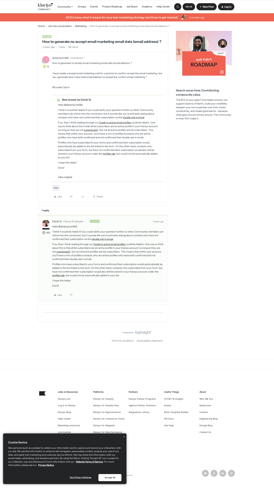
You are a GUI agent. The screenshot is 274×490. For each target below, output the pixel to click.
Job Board (131, 6)
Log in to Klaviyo (67, 405)
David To (57, 221)
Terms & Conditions (123, 340)
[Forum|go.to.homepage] (45, 6)
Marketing (80, 26)
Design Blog (205, 425)
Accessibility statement (150, 340)
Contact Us (205, 432)
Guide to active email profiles (115, 122)
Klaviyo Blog (64, 412)
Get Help (169, 425)
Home (41, 26)
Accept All (110, 477)
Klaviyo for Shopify (103, 399)
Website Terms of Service (89, 461)
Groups (82, 6)
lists (56, 187)
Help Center (163, 6)
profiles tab (109, 153)
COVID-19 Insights (173, 399)
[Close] (124, 437)
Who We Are (206, 399)
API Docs (169, 418)
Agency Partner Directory (142, 405)
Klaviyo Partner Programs (142, 399)
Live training (64, 432)
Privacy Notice (46, 465)
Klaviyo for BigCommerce (107, 412)
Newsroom (205, 405)
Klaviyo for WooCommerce (107, 432)
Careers (203, 412)
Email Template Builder (176, 412)
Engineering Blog (208, 418)
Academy (147, 6)
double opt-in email (133, 117)
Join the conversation (60, 26)
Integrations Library (139, 412)
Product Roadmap (112, 6)
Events (94, 6)
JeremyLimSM (60, 58)
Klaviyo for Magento (104, 425)
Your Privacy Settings (80, 477)
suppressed (90, 130)
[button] (189, 6)
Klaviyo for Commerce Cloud (108, 418)
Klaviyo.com (64, 399)
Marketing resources (69, 425)
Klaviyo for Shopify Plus (106, 405)
